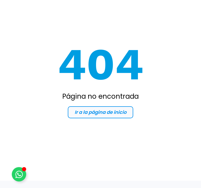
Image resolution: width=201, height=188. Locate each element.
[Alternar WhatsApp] (19, 174)
